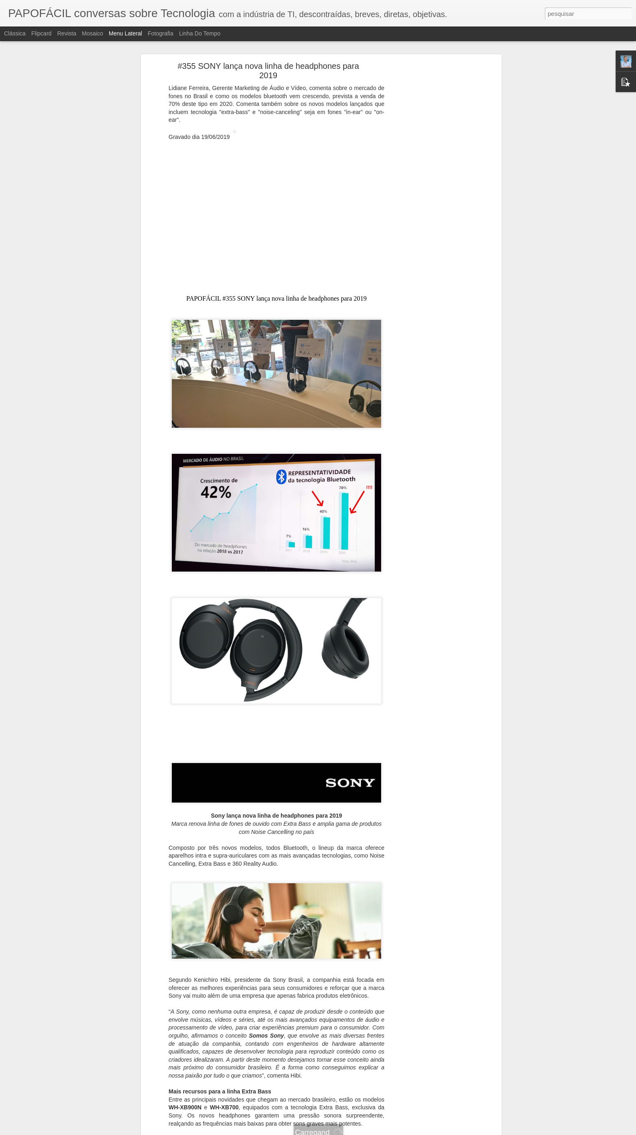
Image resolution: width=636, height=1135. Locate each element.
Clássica (15, 33)
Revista (66, 33)
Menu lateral (125, 33)
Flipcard (41, 33)
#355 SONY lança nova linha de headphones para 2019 (268, 71)
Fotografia (160, 33)
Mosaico (92, 33)
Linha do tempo (200, 33)
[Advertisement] (429, 194)
